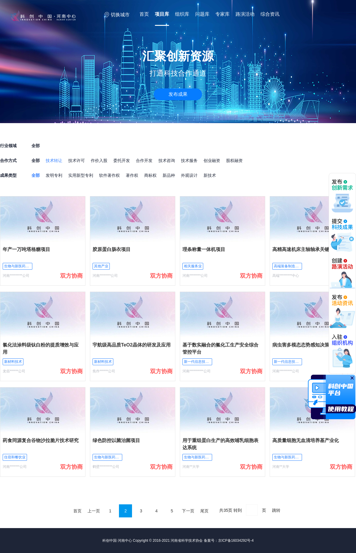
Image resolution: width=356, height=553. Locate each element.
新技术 (210, 175)
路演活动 (245, 14)
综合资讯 (269, 14)
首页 (144, 14)
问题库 (202, 14)
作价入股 (99, 160)
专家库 (222, 14)
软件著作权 (109, 175)
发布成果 (178, 94)
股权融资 (234, 160)
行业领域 (8, 145)
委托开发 (121, 160)
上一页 (94, 510)
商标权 (150, 175)
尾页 (204, 510)
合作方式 (8, 160)
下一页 (188, 510)
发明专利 (54, 175)
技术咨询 (166, 160)
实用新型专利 (80, 175)
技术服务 (189, 160)
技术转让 (54, 160)
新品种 (169, 175)
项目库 (162, 14)
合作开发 (144, 160)
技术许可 (76, 160)
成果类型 (8, 175)
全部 (35, 160)
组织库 (182, 14)
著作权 (132, 175)
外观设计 (189, 175)
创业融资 (212, 160)
